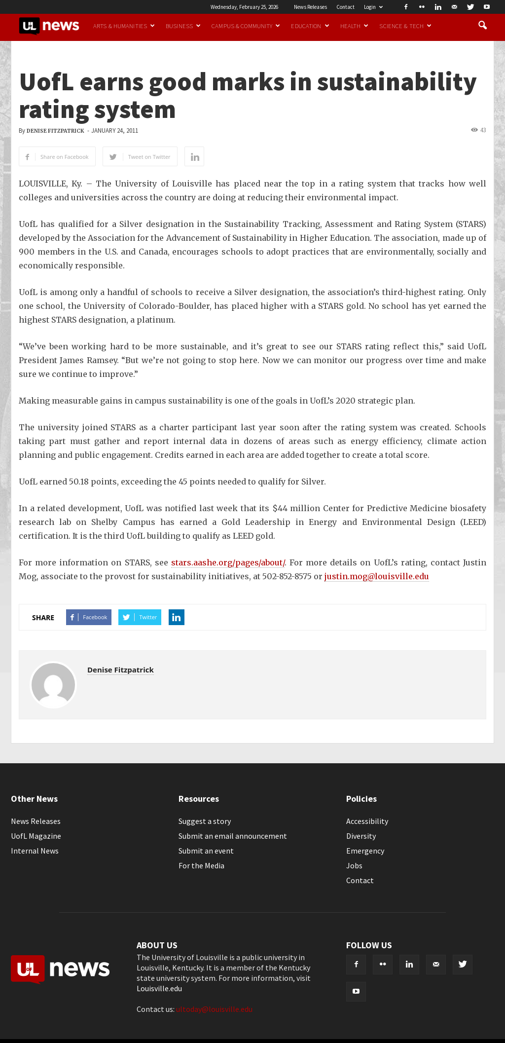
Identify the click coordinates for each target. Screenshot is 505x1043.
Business (183, 26)
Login (373, 6)
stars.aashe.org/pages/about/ (228, 562)
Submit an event (206, 851)
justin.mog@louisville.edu (377, 576)
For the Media (201, 865)
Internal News (35, 851)
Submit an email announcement (233, 836)
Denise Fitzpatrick (55, 131)
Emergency (365, 851)
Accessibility (367, 821)
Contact (345, 6)
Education (310, 26)
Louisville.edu (159, 988)
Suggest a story (205, 821)
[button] (482, 25)
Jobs (354, 865)
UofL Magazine (36, 836)
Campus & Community (246, 26)
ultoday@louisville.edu (214, 1009)
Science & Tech (405, 26)
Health (354, 26)
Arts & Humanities (124, 26)
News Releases (310, 6)
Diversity (361, 836)
